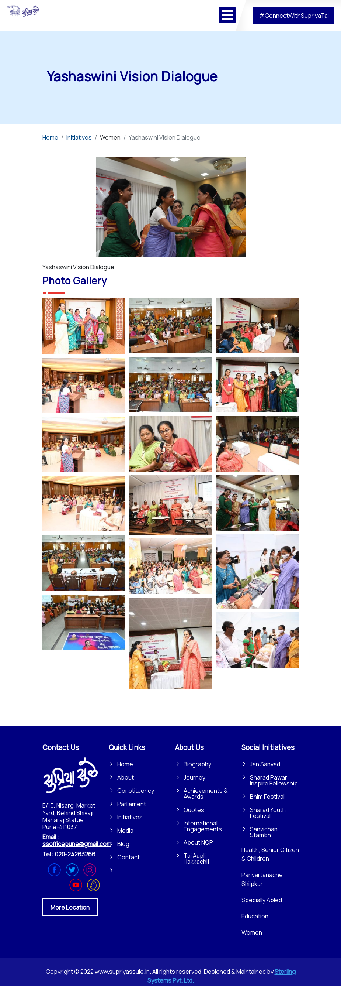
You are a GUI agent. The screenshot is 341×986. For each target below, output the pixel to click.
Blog (123, 844)
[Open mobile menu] (227, 15)
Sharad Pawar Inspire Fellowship (274, 780)
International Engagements (203, 826)
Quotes (194, 810)
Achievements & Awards (206, 794)
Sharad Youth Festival (268, 813)
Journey (194, 777)
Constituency (135, 791)
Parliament (131, 804)
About (125, 777)
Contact (128, 857)
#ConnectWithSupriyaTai (294, 15)
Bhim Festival (267, 797)
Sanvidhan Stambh (264, 832)
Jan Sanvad (265, 764)
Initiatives (130, 817)
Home (125, 764)
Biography (197, 764)
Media (125, 830)
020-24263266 (75, 854)
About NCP (198, 842)
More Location (70, 907)
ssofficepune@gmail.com (76, 844)
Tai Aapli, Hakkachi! (196, 859)
